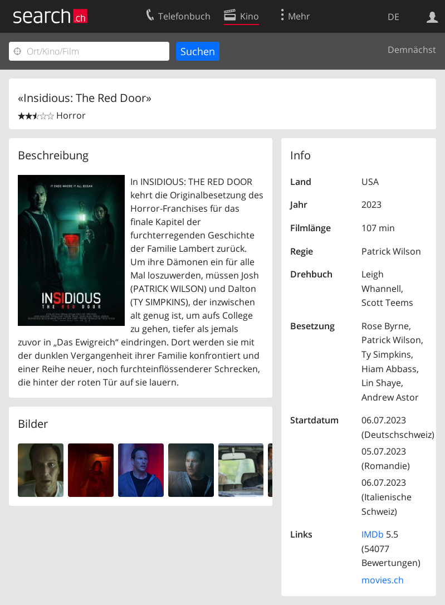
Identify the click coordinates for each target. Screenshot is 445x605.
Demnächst (412, 49)
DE (393, 17)
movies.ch (382, 580)
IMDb (372, 534)
